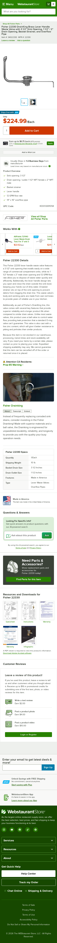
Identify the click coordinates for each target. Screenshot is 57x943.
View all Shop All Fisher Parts (39, 217)
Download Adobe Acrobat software (17, 653)
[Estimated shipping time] (49, 166)
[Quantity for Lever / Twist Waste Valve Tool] (37, 251)
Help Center (28, 873)
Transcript (17, 411)
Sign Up (48, 767)
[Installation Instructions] (28, 612)
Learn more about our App (24, 800)
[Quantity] (6, 130)
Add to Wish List (28, 152)
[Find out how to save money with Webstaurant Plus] (36, 237)
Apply (51, 143)
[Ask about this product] (28, 535)
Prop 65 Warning (12, 364)
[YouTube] (11, 829)
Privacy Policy (35, 548)
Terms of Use (21, 548)
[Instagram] (4, 829)
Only (5, 117)
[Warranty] (47, 612)
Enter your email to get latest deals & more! (27, 761)
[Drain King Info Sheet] (28, 637)
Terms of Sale (28, 905)
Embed (27, 411)
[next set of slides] (54, 244)
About (7, 411)
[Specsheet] (10, 612)
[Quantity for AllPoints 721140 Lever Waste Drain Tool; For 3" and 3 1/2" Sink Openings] (4, 251)
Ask (47, 535)
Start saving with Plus (22, 785)
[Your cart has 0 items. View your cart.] (50, 4)
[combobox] (28, 12)
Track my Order (28, 882)
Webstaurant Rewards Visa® (25, 144)
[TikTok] (27, 829)
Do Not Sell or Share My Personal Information (28, 925)
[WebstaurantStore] (28, 811)
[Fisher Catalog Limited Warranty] (10, 637)
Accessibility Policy (28, 920)
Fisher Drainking (13, 405)
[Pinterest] (35, 829)
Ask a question (23, 40)
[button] (24, 102)
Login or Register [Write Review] (28, 734)
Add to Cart (12, 251)
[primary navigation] (8, 4)
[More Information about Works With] (19, 229)
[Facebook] (19, 829)
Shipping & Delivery (39, 890)
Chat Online (13, 890)
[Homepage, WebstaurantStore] (28, 4)
